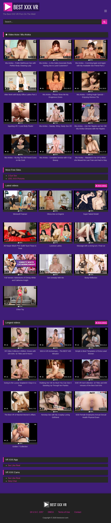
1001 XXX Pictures (16, 179)
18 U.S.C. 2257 (36, 512)
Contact (77, 512)
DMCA (51, 512)
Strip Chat (12, 481)
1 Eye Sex (12, 176)
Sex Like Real (14, 465)
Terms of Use (64, 512)
